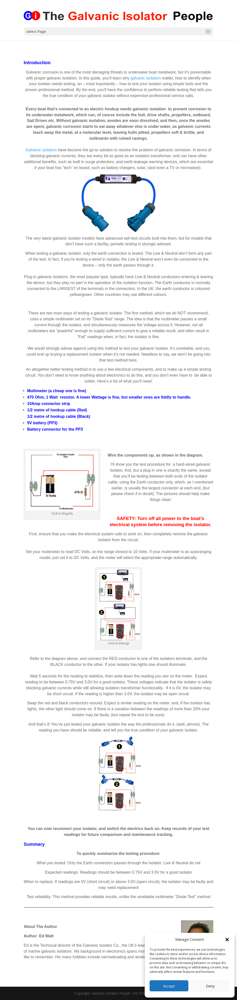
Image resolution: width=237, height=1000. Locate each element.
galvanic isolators (146, 78)
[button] (227, 939)
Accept (169, 985)
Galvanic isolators (41, 150)
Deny (210, 985)
